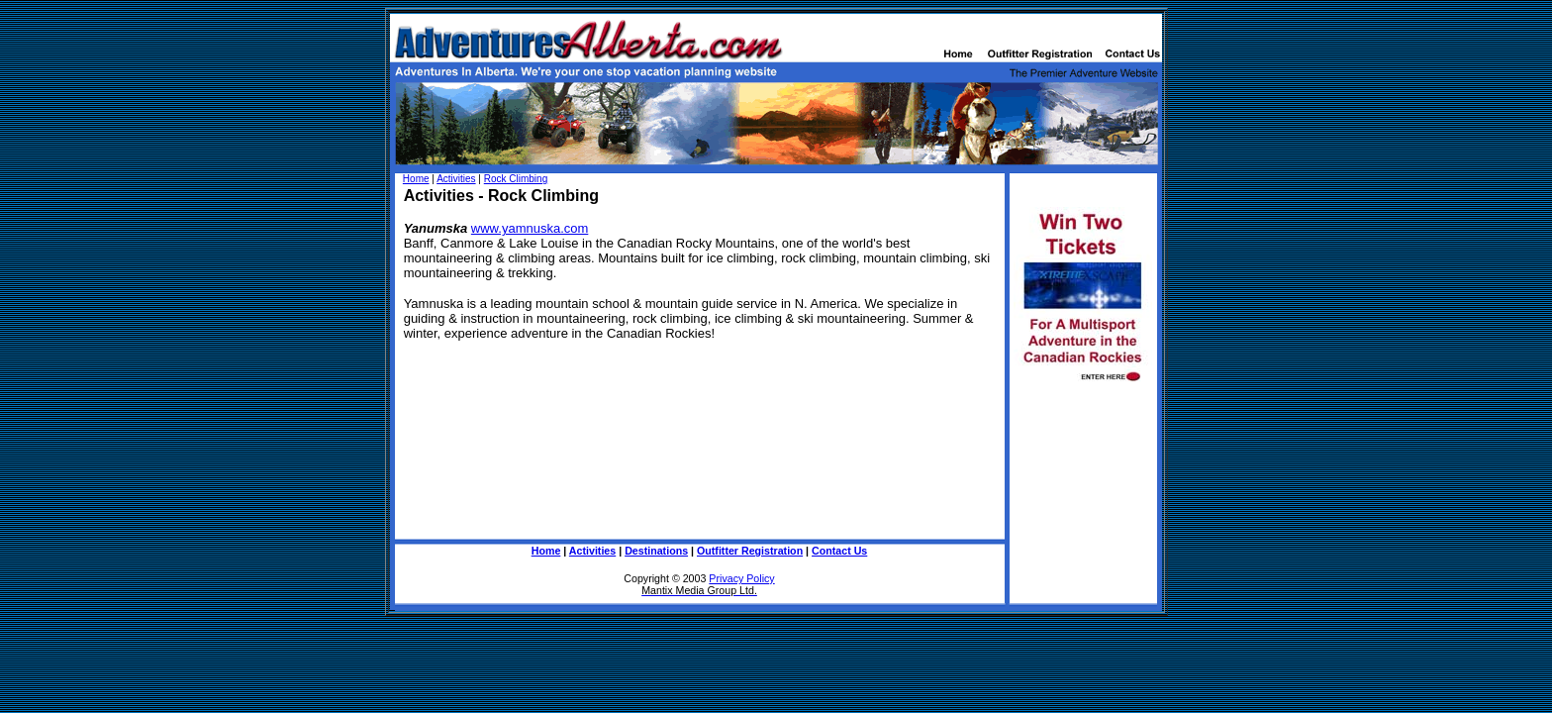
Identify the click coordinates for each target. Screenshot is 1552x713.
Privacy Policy (741, 578)
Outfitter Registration (750, 551)
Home (416, 178)
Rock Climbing (515, 178)
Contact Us (839, 551)
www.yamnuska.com (529, 228)
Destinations (656, 551)
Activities (455, 178)
